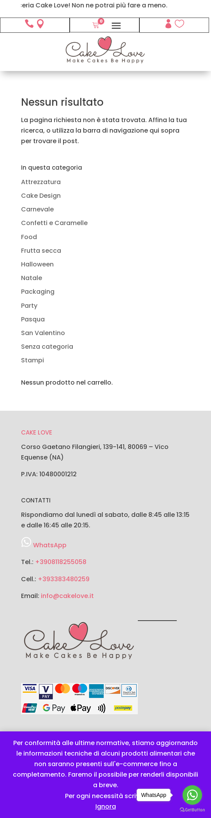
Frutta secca (41, 250)
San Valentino (43, 332)
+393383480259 (64, 579)
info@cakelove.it (67, 595)
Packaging (38, 291)
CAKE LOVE (36, 432)
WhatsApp (50, 545)
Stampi (32, 360)
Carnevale (37, 209)
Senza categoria (47, 346)
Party (29, 305)
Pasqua (33, 319)
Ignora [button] (105, 806)
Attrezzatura (41, 181)
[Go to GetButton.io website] (192, 810)
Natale (31, 277)
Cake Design (41, 195)
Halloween (37, 264)
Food (29, 236)
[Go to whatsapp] (192, 795)
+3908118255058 (60, 561)
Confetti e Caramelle (54, 222)
